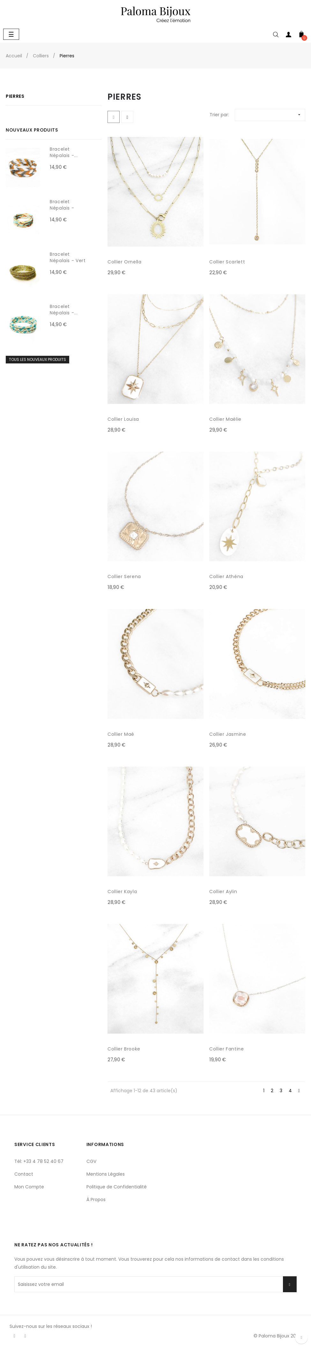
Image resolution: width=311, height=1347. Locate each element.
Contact (23, 1174)
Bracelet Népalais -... (64, 152)
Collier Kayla (122, 891)
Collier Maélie (225, 419)
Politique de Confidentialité (116, 1187)
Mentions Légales (105, 1174)
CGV (91, 1161)
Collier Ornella (124, 262)
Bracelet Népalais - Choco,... (62, 208)
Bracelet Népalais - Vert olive (68, 260)
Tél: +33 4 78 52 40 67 (38, 1161)
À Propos (96, 1199)
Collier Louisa (123, 419)
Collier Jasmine (227, 734)
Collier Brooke (123, 1049)
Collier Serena (124, 576)
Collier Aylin (223, 891)
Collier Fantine (226, 1049)
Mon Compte (29, 1187)
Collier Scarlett (227, 262)
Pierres (15, 96)
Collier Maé (120, 734)
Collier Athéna (226, 576)
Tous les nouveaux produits (37, 359)
